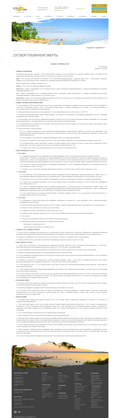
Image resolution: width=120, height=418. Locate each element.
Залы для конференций (46, 383)
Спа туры (60, 375)
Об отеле (44, 370)
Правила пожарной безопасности (97, 404)
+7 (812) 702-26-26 (42, 4)
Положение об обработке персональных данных (95, 372)
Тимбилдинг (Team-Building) (47, 389)
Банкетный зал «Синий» (79, 386)
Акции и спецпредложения (63, 373)
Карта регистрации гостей (96, 396)
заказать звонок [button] (80, 5)
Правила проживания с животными (96, 386)
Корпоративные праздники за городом (47, 393)
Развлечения (70, 13)
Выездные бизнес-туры (46, 391)
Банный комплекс (78, 396)
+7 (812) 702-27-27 (42, 6)
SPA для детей (77, 402)
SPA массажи (77, 398)
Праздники (93, 13)
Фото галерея (44, 372)
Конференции (44, 385)
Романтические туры (62, 376)
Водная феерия (78, 395)
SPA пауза (77, 404)
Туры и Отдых (27, 13)
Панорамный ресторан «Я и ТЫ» (81, 382)
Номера (59, 384)
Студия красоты (78, 405)
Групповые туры (61, 378)
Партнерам (44, 377)
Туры (59, 370)
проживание (62, 382)
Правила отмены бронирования (95, 400)
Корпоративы (82, 13)
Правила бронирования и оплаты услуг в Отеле (97, 398)
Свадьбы (76, 373)
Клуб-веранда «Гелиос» (79, 387)
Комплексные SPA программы (80, 401)
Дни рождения (77, 375)
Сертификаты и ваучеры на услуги (47, 374)
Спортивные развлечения (63, 393)
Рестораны (59, 13)
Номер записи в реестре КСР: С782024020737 (24, 403)
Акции (37, 13)
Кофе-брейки (44, 386)
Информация (94, 370)
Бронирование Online (95, 402)
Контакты (103, 13)
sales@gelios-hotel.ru (59, 7)
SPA (76, 393)
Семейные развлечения (62, 392)
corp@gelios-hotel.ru (18, 377)
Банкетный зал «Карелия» (79, 384)
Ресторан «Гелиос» (78, 389)
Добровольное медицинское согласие (96, 377)
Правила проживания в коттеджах (96, 391)
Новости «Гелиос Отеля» (47, 376)
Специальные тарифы (62, 372)
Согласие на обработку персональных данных (95, 375)
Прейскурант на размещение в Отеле (96, 394)
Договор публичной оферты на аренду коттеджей (96, 389)
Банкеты (76, 372)
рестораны (78, 380)
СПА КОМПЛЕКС (48, 13)
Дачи (59, 386)
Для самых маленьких (62, 395)
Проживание (16, 13)
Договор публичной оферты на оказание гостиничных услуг (96, 380)
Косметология (77, 399)
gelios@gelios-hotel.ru (19, 381)
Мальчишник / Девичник (79, 376)
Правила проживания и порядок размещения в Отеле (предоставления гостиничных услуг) (96, 383)
